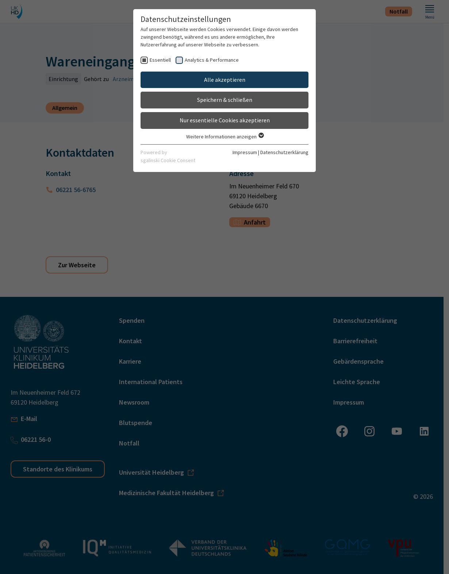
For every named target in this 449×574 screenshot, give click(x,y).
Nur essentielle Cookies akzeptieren (225, 120)
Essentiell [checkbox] (160, 60)
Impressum (245, 152)
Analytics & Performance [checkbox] (212, 60)
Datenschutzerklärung (284, 152)
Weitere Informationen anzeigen (224, 136)
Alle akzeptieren (224, 79)
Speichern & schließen (224, 99)
